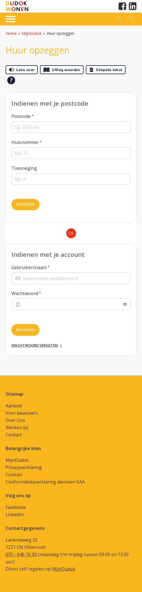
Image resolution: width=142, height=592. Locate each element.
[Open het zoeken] (130, 19)
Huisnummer (37, 142)
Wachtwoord (36, 293)
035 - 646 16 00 (21, 554)
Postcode (33, 116)
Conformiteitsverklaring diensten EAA (45, 482)
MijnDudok (32, 33)
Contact (14, 435)
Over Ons (15, 420)
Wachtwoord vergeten (34, 345)
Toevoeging (24, 168)
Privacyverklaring (24, 467)
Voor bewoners (22, 413)
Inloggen (25, 329)
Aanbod (14, 406)
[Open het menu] (11, 18)
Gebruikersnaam (40, 267)
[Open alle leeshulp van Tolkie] (11, 80)
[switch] (125, 304)
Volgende (25, 204)
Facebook (16, 507)
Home (11, 33)
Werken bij (17, 427)
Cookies (14, 475)
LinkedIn (15, 514)
